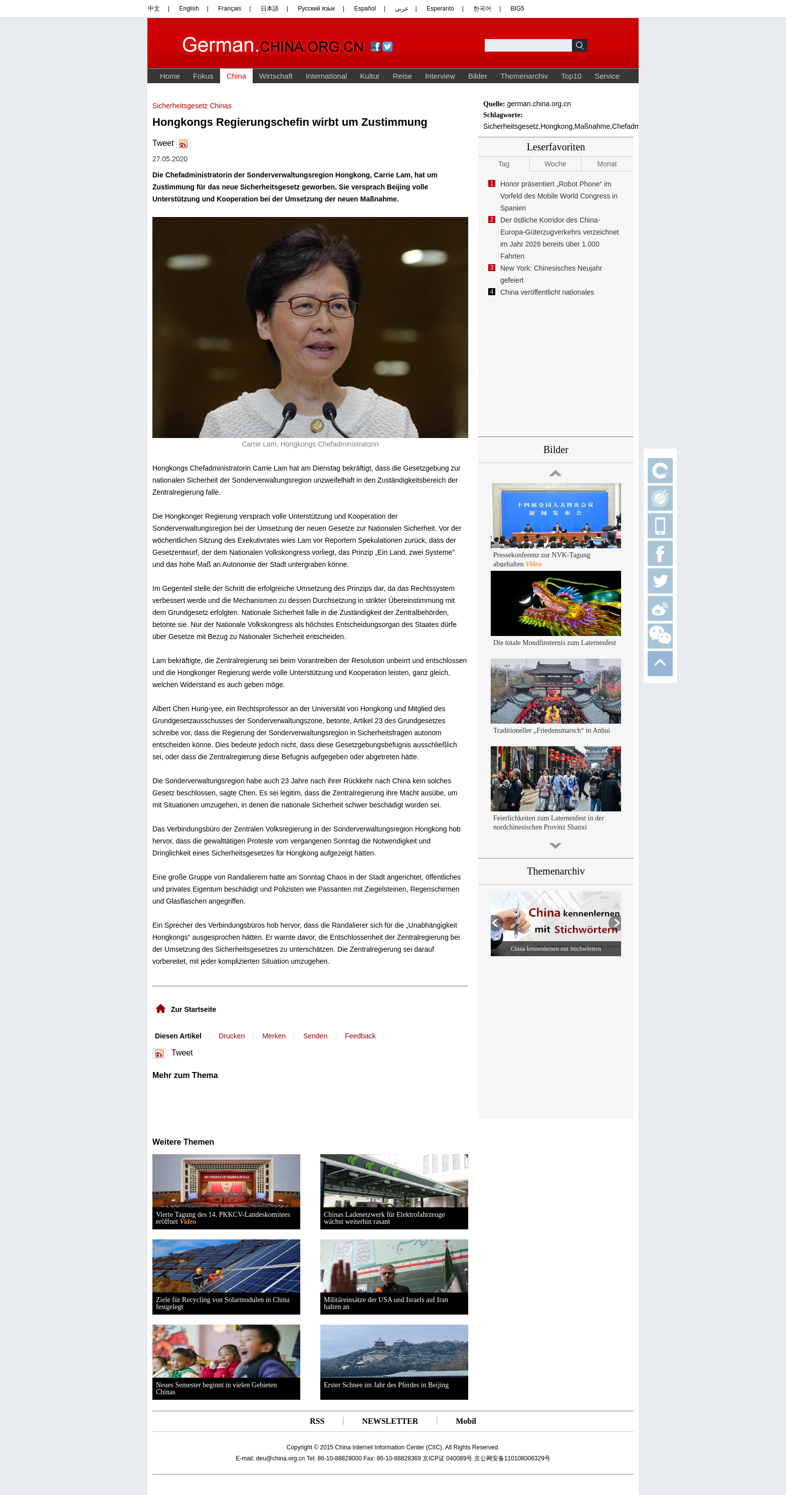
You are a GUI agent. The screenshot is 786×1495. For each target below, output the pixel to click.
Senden (315, 1036)
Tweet (163, 143)
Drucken (232, 1036)
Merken (274, 1036)
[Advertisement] (251, 1105)
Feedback (360, 1036)
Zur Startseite (193, 1009)
